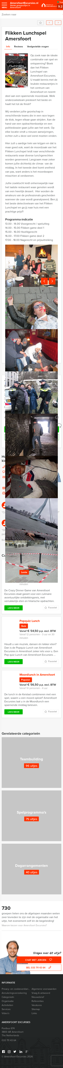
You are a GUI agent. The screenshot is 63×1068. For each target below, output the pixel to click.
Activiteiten (7, 1005)
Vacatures (37, 1005)
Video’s (5, 1013)
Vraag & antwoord (41, 993)
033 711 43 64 (9, 1040)
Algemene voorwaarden (44, 989)
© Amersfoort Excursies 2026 (17, 1056)
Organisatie (8, 1001)
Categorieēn (8, 997)
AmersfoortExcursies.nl (24, 5)
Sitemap (36, 1009)
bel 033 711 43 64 (39, 968)
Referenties (38, 1001)
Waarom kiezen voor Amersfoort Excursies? (24, 925)
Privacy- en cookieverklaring (16, 989)
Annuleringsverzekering (14, 993)
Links (34, 1013)
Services (6, 1009)
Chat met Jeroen (39, 960)
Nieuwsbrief (38, 997)
